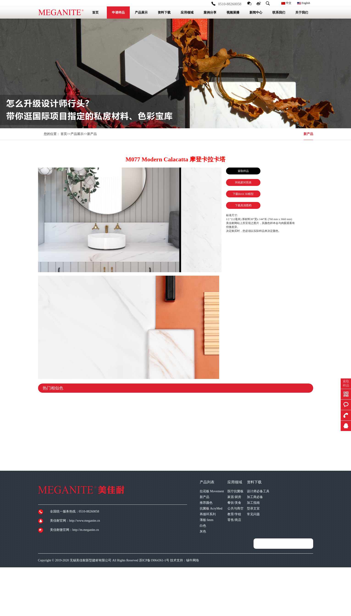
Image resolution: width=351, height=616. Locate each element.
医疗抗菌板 (235, 491)
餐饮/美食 (234, 502)
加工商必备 (255, 497)
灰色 (203, 531)
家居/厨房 (234, 497)
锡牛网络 (192, 560)
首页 (64, 134)
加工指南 (253, 502)
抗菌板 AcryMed (211, 508)
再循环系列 (208, 514)
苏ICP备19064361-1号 (154, 560)
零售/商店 (234, 520)
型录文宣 (253, 508)
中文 (286, 3)
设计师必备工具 (258, 491)
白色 (203, 525)
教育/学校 (234, 514)
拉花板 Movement (212, 491)
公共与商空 (235, 508)
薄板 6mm (206, 520)
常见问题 (253, 514)
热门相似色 (53, 388)
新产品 (308, 134)
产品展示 (77, 134)
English (303, 3)
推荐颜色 (206, 502)
